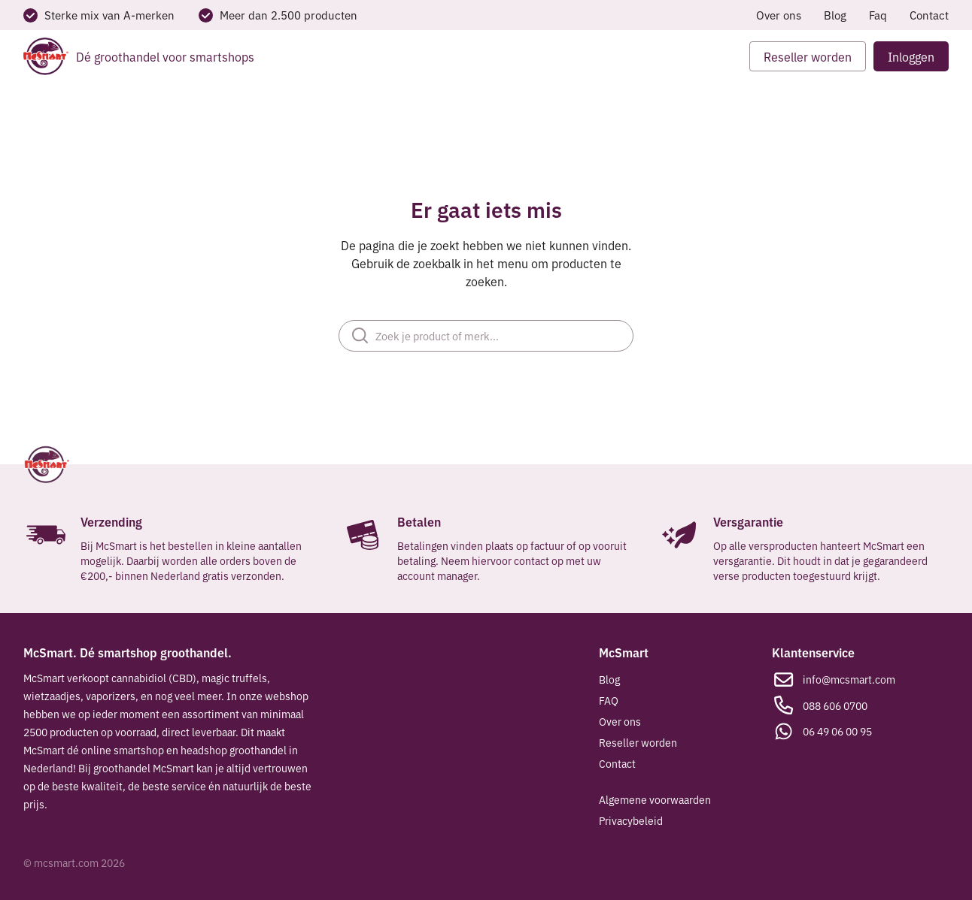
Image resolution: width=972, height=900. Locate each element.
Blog (835, 15)
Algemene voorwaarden (655, 799)
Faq (878, 15)
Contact (929, 15)
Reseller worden (638, 742)
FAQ (608, 700)
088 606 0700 (835, 705)
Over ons (778, 15)
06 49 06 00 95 (837, 730)
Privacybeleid (631, 820)
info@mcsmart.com (849, 679)
